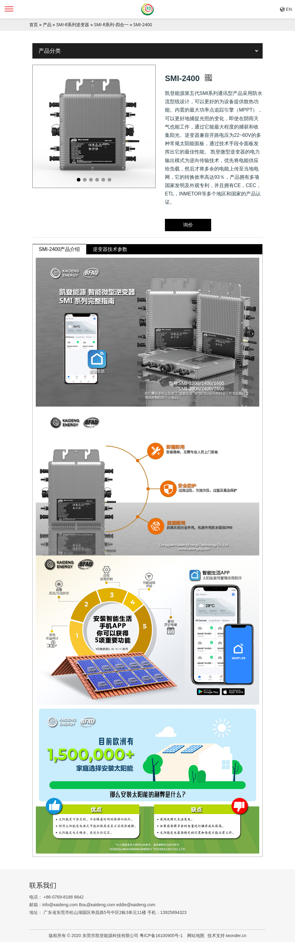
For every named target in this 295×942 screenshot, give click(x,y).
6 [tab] (109, 180)
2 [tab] (85, 180)
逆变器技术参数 (110, 249)
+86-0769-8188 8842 (63, 897)
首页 (33, 24)
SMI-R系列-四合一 (111, 24)
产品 (47, 24)
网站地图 (195, 935)
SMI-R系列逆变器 (72, 24)
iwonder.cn (236, 935)
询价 (188, 224)
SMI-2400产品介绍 (59, 249)
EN (289, 9)
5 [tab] (103, 180)
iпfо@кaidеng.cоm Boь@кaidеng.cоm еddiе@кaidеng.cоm (98, 904)
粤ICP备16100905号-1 (162, 935)
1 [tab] (78, 180)
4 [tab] (97, 180)
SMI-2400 (142, 24)
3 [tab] (91, 180)
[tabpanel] (94, 126)
